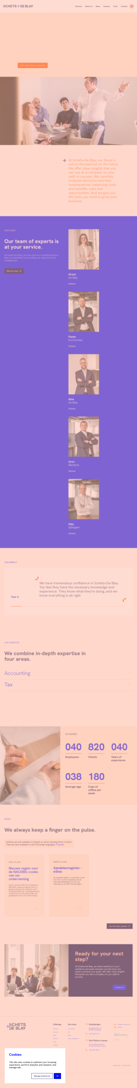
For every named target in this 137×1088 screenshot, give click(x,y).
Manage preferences (40, 1075)
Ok (57, 1075)
